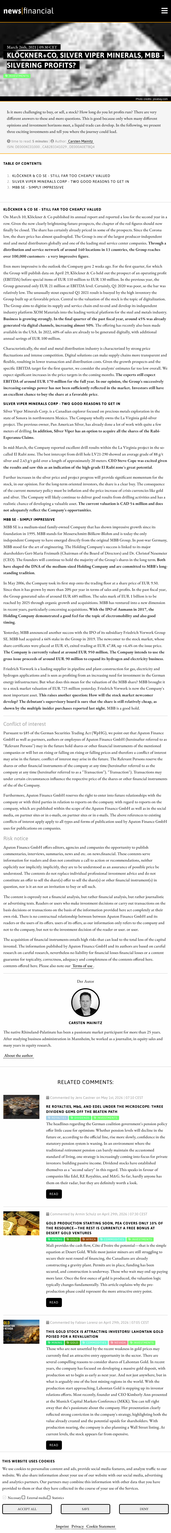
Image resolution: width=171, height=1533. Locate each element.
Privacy (77, 1526)
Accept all (27, 1509)
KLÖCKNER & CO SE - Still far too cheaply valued (61, 176)
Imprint (62, 1526)
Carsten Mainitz (80, 141)
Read (53, 1194)
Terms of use (82, 965)
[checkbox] (4, 1497)
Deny (144, 1509)
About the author (18, 1055)
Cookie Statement (100, 1526)
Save (85, 1509)
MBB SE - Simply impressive (38, 187)
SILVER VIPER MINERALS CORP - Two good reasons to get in (70, 181)
